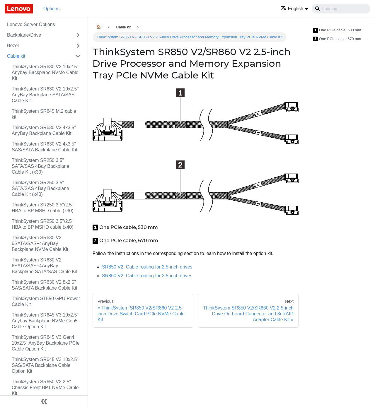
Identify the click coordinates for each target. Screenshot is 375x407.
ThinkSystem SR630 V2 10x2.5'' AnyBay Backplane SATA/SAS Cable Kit (45, 94)
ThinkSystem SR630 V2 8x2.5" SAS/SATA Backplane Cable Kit (44, 285)
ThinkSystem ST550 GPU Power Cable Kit (46, 301)
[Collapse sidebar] (44, 401)
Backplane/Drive (24, 35)
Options (51, 8)
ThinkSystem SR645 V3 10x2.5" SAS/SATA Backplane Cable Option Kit (45, 365)
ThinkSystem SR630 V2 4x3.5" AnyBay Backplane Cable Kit (44, 130)
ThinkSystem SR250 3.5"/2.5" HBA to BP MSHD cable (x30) (43, 207)
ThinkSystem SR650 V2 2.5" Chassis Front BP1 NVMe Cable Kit (45, 387)
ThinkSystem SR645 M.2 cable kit (44, 114)
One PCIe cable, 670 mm (337, 39)
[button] (294, 8)
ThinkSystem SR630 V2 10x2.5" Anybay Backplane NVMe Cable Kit (45, 72)
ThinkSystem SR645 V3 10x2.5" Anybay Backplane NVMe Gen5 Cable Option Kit (45, 320)
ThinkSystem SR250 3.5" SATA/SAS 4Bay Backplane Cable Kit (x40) (40, 188)
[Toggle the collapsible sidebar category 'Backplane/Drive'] (78, 35)
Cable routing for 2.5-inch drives (147, 266)
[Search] (341, 8)
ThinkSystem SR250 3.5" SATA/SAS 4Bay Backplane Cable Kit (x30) (40, 166)
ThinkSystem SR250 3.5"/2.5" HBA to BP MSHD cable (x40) (43, 224)
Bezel (13, 45)
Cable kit (16, 56)
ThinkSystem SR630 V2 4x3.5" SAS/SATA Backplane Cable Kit (44, 146)
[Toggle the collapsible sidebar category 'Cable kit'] (78, 56)
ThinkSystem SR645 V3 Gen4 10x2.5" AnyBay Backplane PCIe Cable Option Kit (46, 343)
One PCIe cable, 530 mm (337, 30)
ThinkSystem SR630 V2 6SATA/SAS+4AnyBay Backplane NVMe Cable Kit (40, 243)
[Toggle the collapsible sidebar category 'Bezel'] (78, 45)
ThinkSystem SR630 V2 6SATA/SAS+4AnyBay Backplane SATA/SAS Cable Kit (44, 265)
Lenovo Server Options (31, 24)
